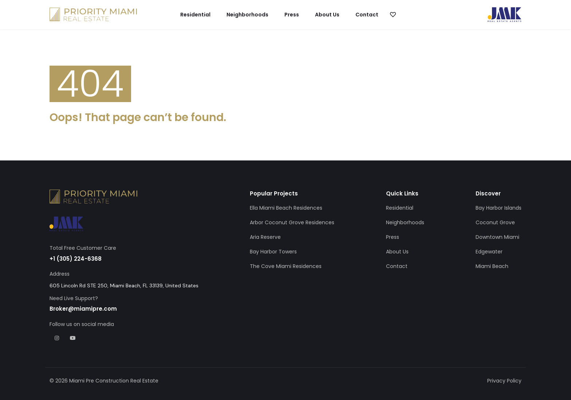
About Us (327, 14)
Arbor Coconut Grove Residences (292, 222)
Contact (366, 14)
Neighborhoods (247, 14)
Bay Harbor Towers (273, 251)
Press (291, 14)
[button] (392, 14)
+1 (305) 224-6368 (76, 259)
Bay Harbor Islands (498, 207)
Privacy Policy (504, 380)
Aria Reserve (265, 237)
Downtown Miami (497, 237)
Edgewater (489, 251)
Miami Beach (492, 266)
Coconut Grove (495, 222)
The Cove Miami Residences (286, 266)
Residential (195, 14)
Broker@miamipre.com (83, 308)
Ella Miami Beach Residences (286, 207)
